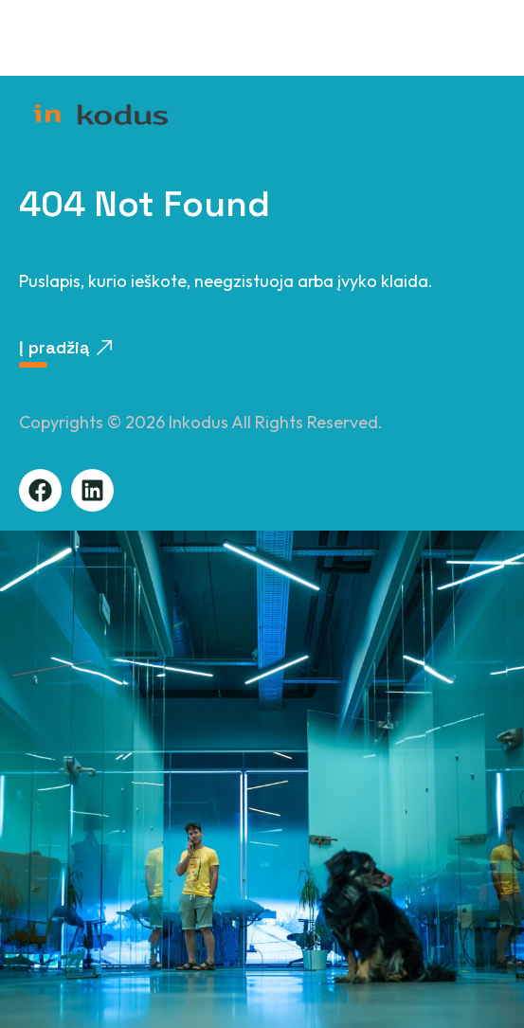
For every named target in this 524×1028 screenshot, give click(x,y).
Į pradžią (65, 347)
